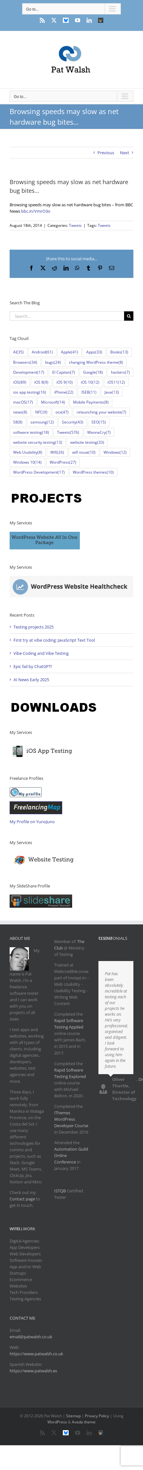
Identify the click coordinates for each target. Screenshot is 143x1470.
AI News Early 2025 (31, 679)
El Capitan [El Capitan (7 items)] (63, 372)
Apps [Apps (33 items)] (94, 352)
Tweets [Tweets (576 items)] (68, 432)
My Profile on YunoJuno (32, 821)
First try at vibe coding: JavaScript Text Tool (54, 640)
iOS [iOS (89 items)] (19, 382)
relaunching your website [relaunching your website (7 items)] (101, 412)
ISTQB (60, 1191)
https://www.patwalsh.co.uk (36, 1354)
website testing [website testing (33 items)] (87, 442)
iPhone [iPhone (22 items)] (63, 392)
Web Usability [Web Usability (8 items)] (27, 452)
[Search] (128, 316)
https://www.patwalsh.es (33, 1371)
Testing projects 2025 (33, 627)
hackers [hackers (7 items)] (120, 372)
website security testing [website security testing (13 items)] (37, 442)
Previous (105, 153)
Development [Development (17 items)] (28, 372)
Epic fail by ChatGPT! (32, 666)
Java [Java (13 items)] (112, 392)
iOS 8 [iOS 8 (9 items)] (41, 382)
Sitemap (73, 1416)
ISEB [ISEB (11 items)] (89, 392)
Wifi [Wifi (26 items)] (57, 452)
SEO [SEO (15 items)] (98, 422)
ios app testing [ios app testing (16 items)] (29, 392)
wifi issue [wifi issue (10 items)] (84, 452)
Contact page (22, 1199)
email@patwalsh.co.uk (31, 1337)
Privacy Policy (97, 1416)
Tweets (75, 225)
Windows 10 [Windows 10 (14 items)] (27, 462)
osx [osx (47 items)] (62, 412)
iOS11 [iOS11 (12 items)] (116, 382)
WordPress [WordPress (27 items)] (63, 462)
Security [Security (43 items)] (72, 422)
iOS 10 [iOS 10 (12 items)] (90, 382)
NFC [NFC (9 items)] (41, 412)
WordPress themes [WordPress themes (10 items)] (93, 472)
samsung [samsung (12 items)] (42, 422)
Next (124, 153)
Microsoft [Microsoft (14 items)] (53, 402)
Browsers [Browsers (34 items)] (25, 362)
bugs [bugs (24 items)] (53, 362)
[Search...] (67, 316)
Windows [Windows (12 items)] (115, 452)
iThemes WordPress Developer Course (71, 1119)
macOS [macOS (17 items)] (23, 402)
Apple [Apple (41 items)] (69, 352)
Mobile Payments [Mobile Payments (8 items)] (91, 402)
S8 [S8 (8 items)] (17, 422)
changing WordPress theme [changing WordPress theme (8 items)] (96, 362)
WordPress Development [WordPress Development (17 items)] (39, 472)
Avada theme (84, 1422)
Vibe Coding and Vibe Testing (41, 653)
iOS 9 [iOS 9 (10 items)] (64, 382)
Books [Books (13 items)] (119, 352)
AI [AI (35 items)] (18, 352)
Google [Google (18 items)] (93, 372)
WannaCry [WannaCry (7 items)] (99, 432)
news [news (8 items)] (20, 412)
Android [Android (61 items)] (42, 352)
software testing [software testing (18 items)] (31, 432)
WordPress (57, 1422)
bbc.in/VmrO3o (35, 211)
